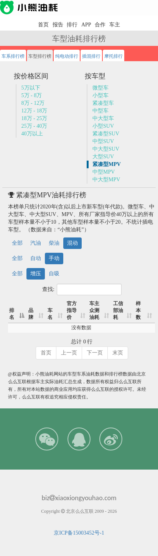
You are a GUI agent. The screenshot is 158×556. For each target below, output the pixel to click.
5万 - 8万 (31, 95)
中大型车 (103, 118)
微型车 (100, 88)
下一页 (95, 353)
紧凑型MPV (106, 164)
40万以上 (32, 134)
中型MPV (103, 172)
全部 (17, 243)
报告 (58, 25)
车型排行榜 (39, 56)
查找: (82, 289)
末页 (117, 353)
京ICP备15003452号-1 (79, 533)
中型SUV (103, 141)
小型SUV (103, 126)
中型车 (100, 111)
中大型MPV (106, 179)
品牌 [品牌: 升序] (30, 314)
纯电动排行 (66, 56)
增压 (35, 273)
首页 (43, 25)
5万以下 (30, 88)
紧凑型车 (103, 103)
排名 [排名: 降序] (11, 314)
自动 (35, 258)
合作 (100, 25)
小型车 (100, 95)
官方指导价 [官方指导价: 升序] (72, 310)
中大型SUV (105, 149)
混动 (72, 243)
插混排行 (91, 56)
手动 (54, 258)
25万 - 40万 (34, 126)
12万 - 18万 (34, 111)
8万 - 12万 (33, 103)
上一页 (69, 353)
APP (86, 25)
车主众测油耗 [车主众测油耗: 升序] (94, 310)
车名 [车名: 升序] (50, 314)
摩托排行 (113, 56)
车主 (114, 25)
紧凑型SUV (105, 134)
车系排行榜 (13, 56)
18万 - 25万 (34, 118)
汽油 (35, 243)
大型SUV (103, 156)
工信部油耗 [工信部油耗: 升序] (118, 310)
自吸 (54, 273)
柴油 (54, 243)
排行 (72, 25)
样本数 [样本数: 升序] (138, 310)
